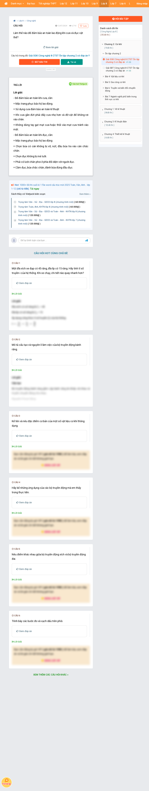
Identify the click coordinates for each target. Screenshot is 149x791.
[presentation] (24, 324)
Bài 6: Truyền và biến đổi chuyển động (120, 89)
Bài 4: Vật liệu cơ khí (114, 76)
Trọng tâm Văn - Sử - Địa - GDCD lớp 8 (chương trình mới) (51, 202)
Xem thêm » (85, 194)
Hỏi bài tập (120, 18)
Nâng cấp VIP (50, 513)
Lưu (83, 26)
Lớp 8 (21, 21)
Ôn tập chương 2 (113, 53)
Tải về (71, 62)
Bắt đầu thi (39, 62)
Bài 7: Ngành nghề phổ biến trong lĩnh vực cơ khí (120, 98)
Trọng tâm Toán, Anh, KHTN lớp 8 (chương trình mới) (49, 207)
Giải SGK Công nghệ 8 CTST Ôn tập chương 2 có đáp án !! (59, 55)
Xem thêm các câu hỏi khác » (50, 722)
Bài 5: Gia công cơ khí (115, 82)
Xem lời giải (50, 47)
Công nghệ (31, 21)
